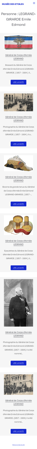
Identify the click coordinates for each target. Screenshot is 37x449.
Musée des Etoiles (13, 3)
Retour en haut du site (18, 444)
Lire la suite (18, 82)
